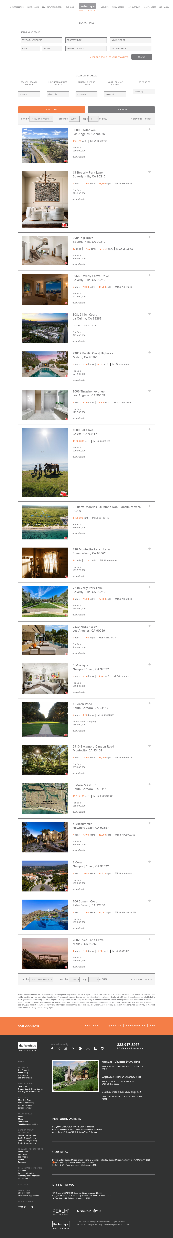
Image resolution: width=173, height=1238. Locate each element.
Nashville (90, 1127)
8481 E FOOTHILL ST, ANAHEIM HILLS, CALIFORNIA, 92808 (124, 1080)
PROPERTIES (24, 1067)
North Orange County (27, 1143)
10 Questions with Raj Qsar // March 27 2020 (71, 1198)
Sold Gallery (23, 1073)
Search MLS (23, 1086)
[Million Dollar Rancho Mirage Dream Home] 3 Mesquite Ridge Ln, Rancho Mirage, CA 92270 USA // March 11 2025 (101, 1160)
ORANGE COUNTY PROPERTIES (26, 1131)
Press (20, 1116)
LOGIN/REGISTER (149, 7)
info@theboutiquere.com (130, 1048)
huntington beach (135, 1025)
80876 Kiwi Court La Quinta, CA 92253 (87, 316)
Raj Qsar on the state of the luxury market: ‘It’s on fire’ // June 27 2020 (82, 1196)
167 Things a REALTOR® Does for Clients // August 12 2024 (77, 1193)
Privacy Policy (97, 1225)
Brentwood (22, 1154)
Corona (94, 1132)
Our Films (22, 1171)
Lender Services (25, 1108)
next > (148, 118)
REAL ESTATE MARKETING (52, 7)
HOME (21, 1061)
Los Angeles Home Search (29, 1091)
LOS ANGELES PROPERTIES (30, 1149)
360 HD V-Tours (25, 1178)
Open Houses (23, 1075)
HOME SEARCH (33, 7)
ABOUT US (105, 7)
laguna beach (114, 1025)
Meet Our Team (24, 1100)
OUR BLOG (70, 7)
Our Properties (24, 1070)
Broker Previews (25, 1078)
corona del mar (93, 1025)
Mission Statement (26, 1103)
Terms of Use (108, 1225)
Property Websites (26, 1173)
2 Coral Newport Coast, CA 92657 (91, 864)
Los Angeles (23, 1157)
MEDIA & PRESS (118, 7)
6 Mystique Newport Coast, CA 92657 (91, 667)
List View (51, 110)
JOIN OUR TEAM (134, 7)
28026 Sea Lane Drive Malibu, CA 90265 (88, 942)
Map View (121, 110)
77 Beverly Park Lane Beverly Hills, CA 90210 (89, 590)
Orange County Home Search (30, 1089)
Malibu (21, 1159)
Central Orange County (27, 1140)
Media (20, 1119)
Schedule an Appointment (28, 1195)
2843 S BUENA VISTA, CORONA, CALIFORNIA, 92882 (124, 1095)
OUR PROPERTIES (17, 7)
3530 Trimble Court (76, 1127)
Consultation (23, 1122)
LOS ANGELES (144, 82)
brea (152, 1025)
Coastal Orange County (27, 1135)
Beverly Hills (23, 1152)
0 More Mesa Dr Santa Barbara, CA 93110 (90, 787)
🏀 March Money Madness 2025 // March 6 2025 (73, 1162)
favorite (149, 129)
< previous (136, 118)
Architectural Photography (29, 1176)
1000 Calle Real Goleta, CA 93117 (85, 432)
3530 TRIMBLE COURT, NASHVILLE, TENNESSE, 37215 (124, 1065)
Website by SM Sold (121, 1225)
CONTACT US (24, 1190)
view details (79, 157)
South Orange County (27, 1138)
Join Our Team (24, 1193)
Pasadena (22, 1162)
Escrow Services (25, 1105)
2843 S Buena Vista (80, 1132)
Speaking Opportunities (27, 1124)
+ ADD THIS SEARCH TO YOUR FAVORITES (109, 57)
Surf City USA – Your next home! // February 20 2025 (74, 1165)
